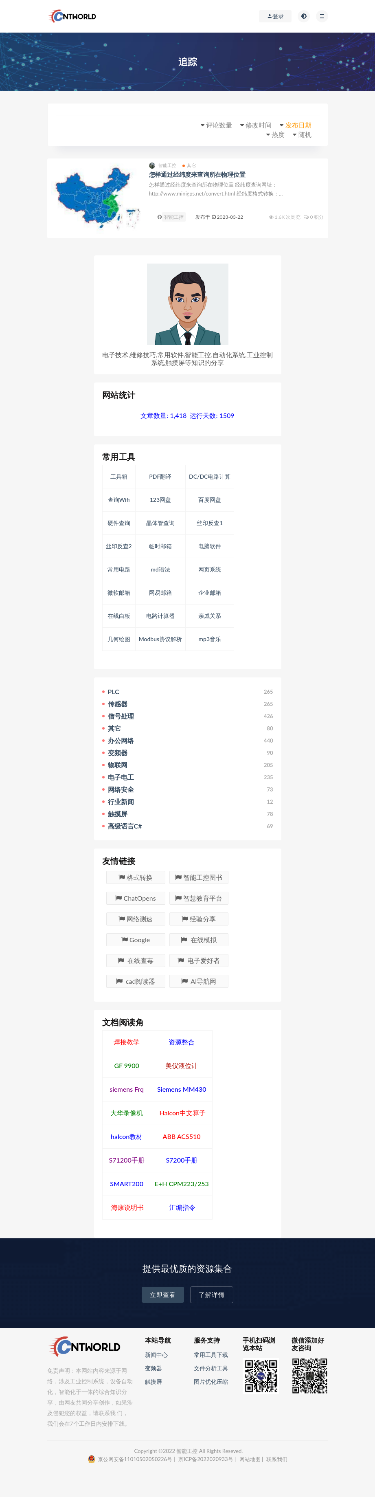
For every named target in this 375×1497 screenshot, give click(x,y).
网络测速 (135, 919)
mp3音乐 (209, 638)
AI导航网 (199, 981)
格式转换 (135, 877)
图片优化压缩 (211, 1381)
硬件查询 (118, 522)
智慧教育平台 (198, 898)
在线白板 (118, 615)
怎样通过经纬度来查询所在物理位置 (197, 174)
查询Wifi (119, 499)
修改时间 (259, 125)
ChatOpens (135, 898)
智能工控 (163, 166)
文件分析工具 (211, 1368)
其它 (189, 165)
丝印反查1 (210, 522)
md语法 (160, 569)
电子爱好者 (199, 960)
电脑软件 (209, 546)
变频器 (153, 1368)
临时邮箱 (160, 546)
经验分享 (199, 919)
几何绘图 (118, 638)
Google (135, 939)
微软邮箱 (118, 592)
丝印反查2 (119, 546)
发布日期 (298, 125)
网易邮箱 (160, 592)
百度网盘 (209, 499)
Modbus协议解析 (160, 638)
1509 (227, 415)
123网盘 (160, 499)
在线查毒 (136, 960)
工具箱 (118, 476)
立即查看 (163, 1294)
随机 (304, 134)
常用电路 (118, 569)
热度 (278, 134)
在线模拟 (199, 939)
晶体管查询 (160, 522)
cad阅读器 (136, 981)
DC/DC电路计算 (209, 476)
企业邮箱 (209, 592)
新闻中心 (156, 1354)
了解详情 (212, 1294)
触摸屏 (153, 1381)
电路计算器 (160, 615)
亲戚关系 (209, 615)
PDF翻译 (160, 476)
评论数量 (219, 125)
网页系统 (209, 569)
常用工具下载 (211, 1354)
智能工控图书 (198, 877)
